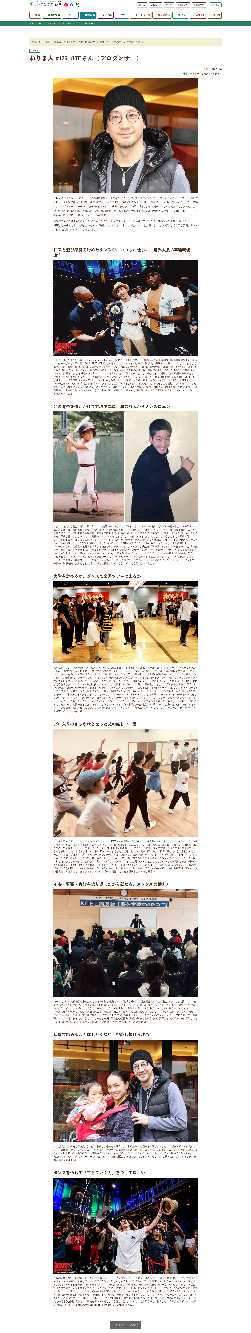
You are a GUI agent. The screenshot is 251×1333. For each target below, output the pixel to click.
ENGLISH (155, 5)
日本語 (142, 5)
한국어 (169, 5)
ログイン (215, 5)
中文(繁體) (199, 5)
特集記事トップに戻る (125, 1325)
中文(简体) (183, 5)
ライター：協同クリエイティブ (205, 74)
